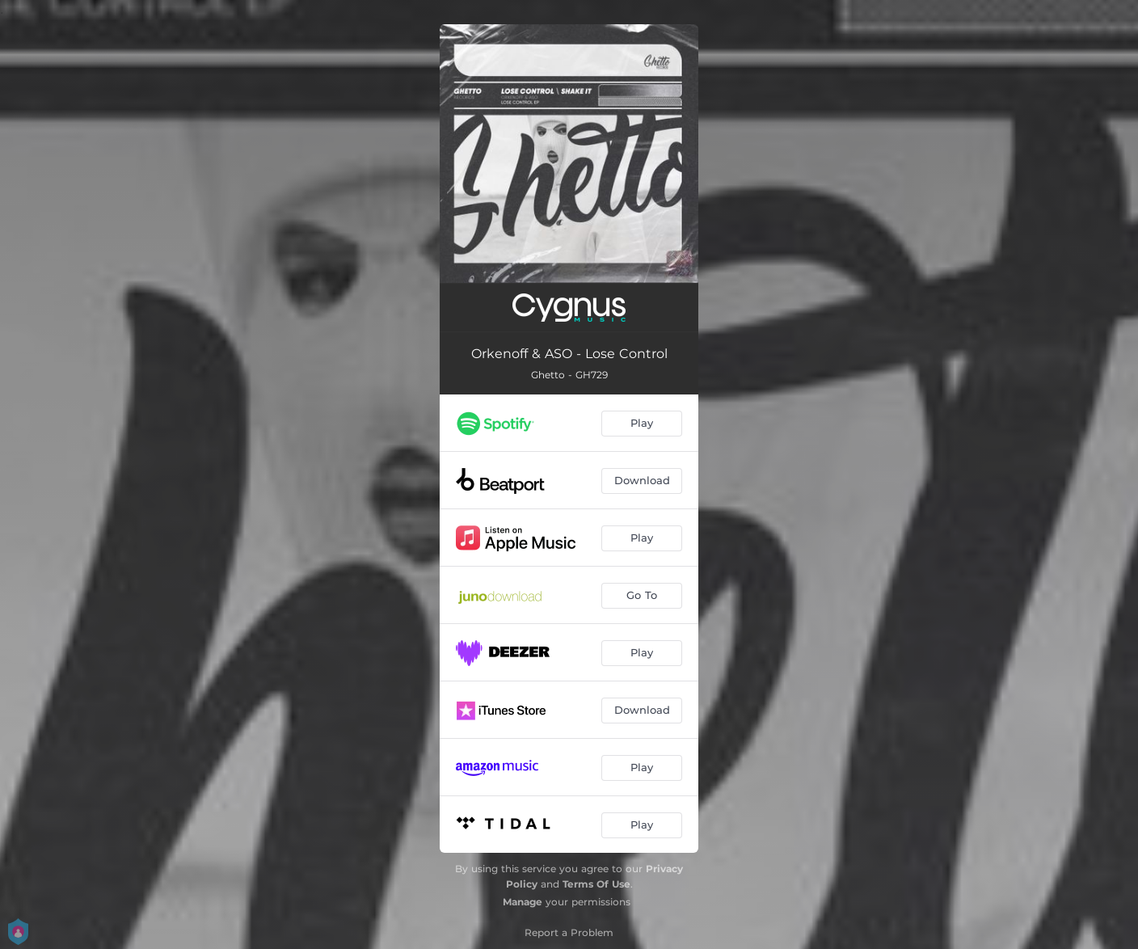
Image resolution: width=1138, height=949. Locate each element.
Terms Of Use (596, 884)
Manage (522, 902)
